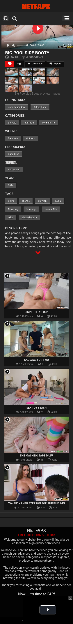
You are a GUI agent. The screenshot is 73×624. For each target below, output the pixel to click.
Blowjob (42, 201)
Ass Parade (14, 169)
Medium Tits (48, 122)
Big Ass (12, 122)
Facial (58, 201)
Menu (66, 18)
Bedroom (13, 138)
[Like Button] (9, 64)
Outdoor (30, 138)
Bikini (11, 201)
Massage (31, 209)
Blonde (26, 201)
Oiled (11, 217)
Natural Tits (51, 209)
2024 (10, 185)
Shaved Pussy (29, 217)
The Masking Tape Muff (36, 455)
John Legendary (16, 107)
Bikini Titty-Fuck (36, 312)
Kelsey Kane (39, 107)
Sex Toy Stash (36, 407)
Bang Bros (13, 154)
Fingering (13, 209)
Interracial (29, 122)
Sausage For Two (36, 360)
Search (6, 18)
